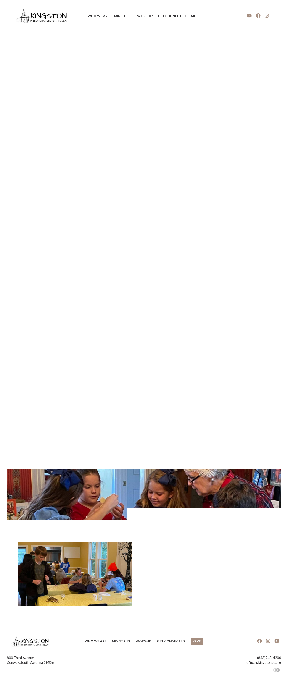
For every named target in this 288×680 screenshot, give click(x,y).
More (196, 16)
